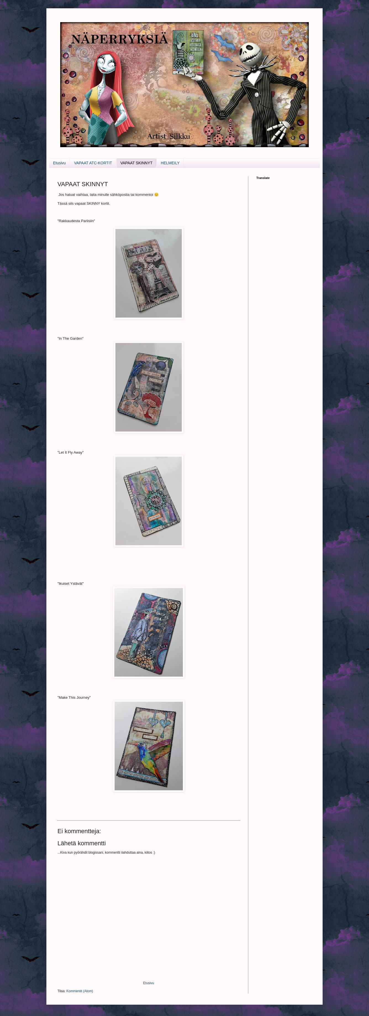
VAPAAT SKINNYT (136, 163)
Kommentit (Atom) (79, 991)
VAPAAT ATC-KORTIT (93, 163)
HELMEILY (170, 163)
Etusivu (59, 163)
